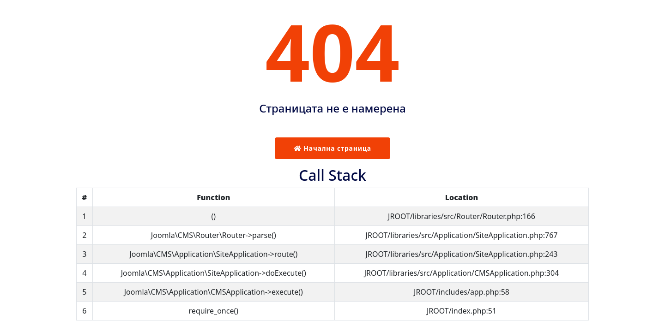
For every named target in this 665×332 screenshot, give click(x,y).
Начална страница (332, 148)
